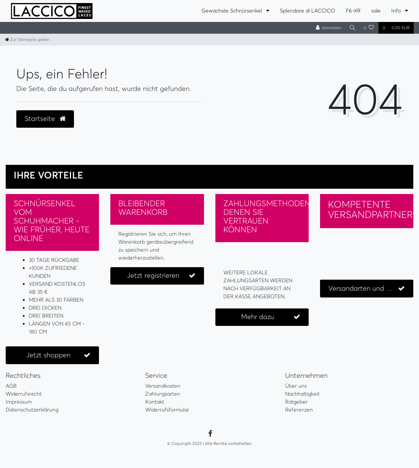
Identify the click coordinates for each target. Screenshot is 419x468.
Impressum (19, 401)
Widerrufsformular (167, 409)
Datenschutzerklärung (32, 409)
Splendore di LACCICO (307, 10)
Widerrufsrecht (24, 393)
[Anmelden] (327, 28)
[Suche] (351, 28)
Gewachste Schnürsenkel (232, 10)
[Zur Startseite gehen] (27, 39)
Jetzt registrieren (161, 275)
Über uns (296, 385)
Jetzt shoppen (58, 355)
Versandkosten (162, 385)
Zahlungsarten (162, 393)
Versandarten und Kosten (368, 288)
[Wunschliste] (368, 28)
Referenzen (299, 409)
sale (376, 10)
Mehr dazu (270, 317)
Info (396, 10)
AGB (11, 385)
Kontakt (154, 401)
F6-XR (353, 10)
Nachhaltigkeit (302, 393)
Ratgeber (296, 401)
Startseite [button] (45, 118)
